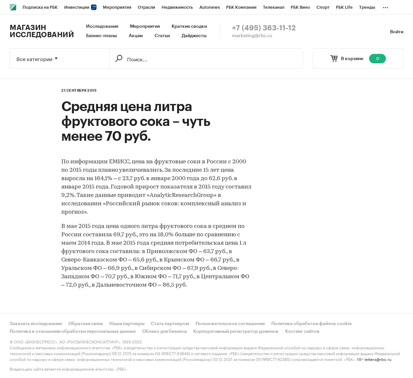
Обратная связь (85, 324)
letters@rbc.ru (378, 359)
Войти (396, 32)
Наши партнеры (127, 324)
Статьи (162, 36)
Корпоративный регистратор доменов (235, 331)
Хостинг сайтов (302, 331)
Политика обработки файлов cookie (311, 324)
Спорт (323, 7)
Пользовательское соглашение (230, 324)
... (385, 6)
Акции (136, 36)
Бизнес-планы (101, 36)
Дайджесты (194, 36)
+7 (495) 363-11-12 (264, 28)
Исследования (102, 26)
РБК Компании (241, 7)
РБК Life (344, 7)
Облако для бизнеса (164, 331)
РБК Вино (300, 7)
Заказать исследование (36, 324)
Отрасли (146, 7)
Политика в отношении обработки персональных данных (73, 331)
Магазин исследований (42, 31)
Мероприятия (117, 7)
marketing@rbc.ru (252, 36)
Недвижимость (177, 7)
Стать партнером (170, 324)
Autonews (209, 7)
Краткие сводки (189, 26)
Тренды (367, 7)
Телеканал (273, 7)
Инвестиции (80, 7)
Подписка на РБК (40, 7)
